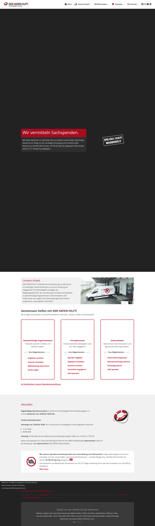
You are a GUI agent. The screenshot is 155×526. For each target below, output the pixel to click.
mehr (122, 495)
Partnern (44, 495)
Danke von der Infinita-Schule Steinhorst (77, 509)
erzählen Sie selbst (33, 497)
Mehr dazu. (44, 469)
